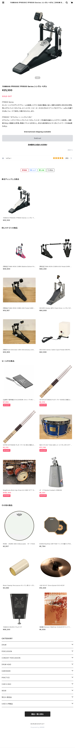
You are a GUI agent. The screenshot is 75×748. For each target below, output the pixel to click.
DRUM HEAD (6, 664)
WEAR (4, 691)
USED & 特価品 (7, 704)
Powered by (37, 727)
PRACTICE (6, 677)
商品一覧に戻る (37, 714)
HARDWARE (6, 671)
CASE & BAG (6, 684)
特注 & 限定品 (7, 697)
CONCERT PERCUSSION (11, 658)
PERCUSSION (7, 651)
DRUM (4, 645)
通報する (70, 150)
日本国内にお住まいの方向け (37, 145)
